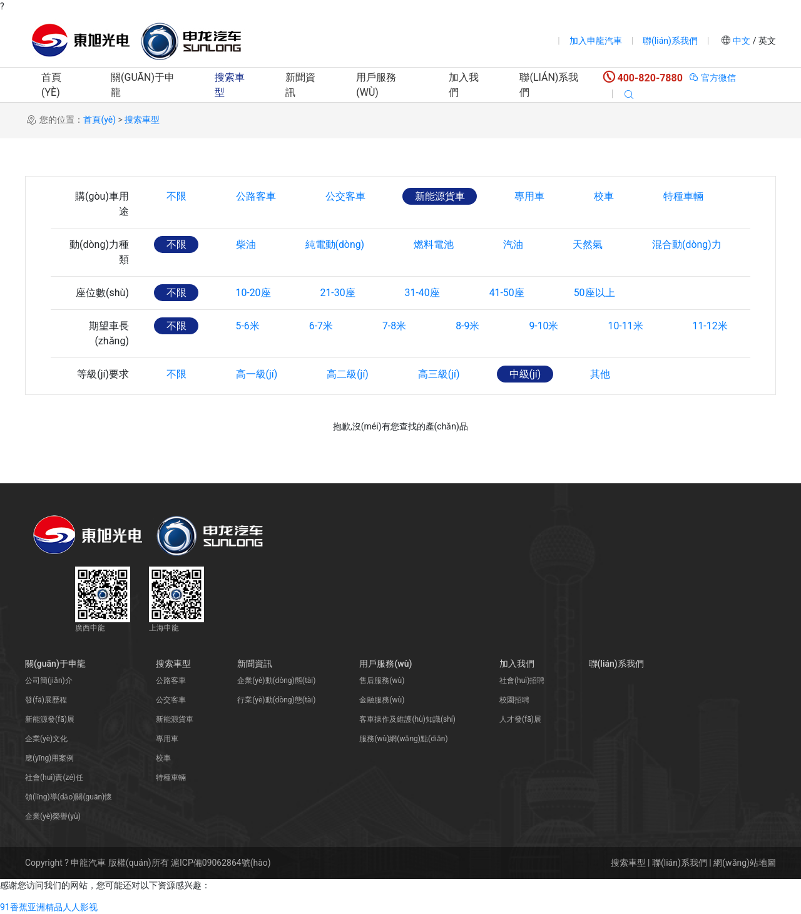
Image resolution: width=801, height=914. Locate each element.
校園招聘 (514, 700)
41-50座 (510, 293)
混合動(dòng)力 (691, 244)
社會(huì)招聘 (521, 680)
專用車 (532, 196)
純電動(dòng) (336, 244)
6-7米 (322, 326)
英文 (766, 41)
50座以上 (599, 293)
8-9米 (470, 326)
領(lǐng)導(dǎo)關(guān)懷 (68, 797)
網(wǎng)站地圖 (744, 863)
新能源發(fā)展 (49, 719)
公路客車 (257, 196)
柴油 (247, 244)
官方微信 (712, 78)
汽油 (516, 244)
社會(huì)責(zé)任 (54, 777)
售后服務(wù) (381, 680)
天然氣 (591, 244)
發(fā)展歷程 (46, 700)
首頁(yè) (51, 84)
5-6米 (248, 326)
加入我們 (464, 84)
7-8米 (397, 326)
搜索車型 (230, 84)
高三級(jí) (441, 374)
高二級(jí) (349, 374)
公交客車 (347, 196)
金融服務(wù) (381, 700)
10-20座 (254, 293)
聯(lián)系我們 (670, 41)
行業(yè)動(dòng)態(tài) (276, 700)
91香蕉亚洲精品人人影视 (49, 907)
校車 (607, 196)
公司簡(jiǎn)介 (49, 680)
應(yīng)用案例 (49, 758)
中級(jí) (528, 374)
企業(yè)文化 (46, 738)
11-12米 (715, 326)
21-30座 (339, 293)
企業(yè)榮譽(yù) (53, 816)
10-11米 (630, 326)
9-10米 (548, 326)
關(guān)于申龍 (143, 84)
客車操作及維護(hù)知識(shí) (407, 719)
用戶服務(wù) (376, 84)
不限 (176, 196)
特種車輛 (687, 196)
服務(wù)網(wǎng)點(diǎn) (403, 738)
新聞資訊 (300, 84)
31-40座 (424, 293)
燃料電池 (436, 244)
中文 (742, 41)
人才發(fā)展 (520, 719)
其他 (604, 374)
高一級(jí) (257, 374)
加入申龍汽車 (595, 41)
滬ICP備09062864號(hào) (221, 863)
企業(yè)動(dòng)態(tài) (276, 680)
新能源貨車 (442, 196)
